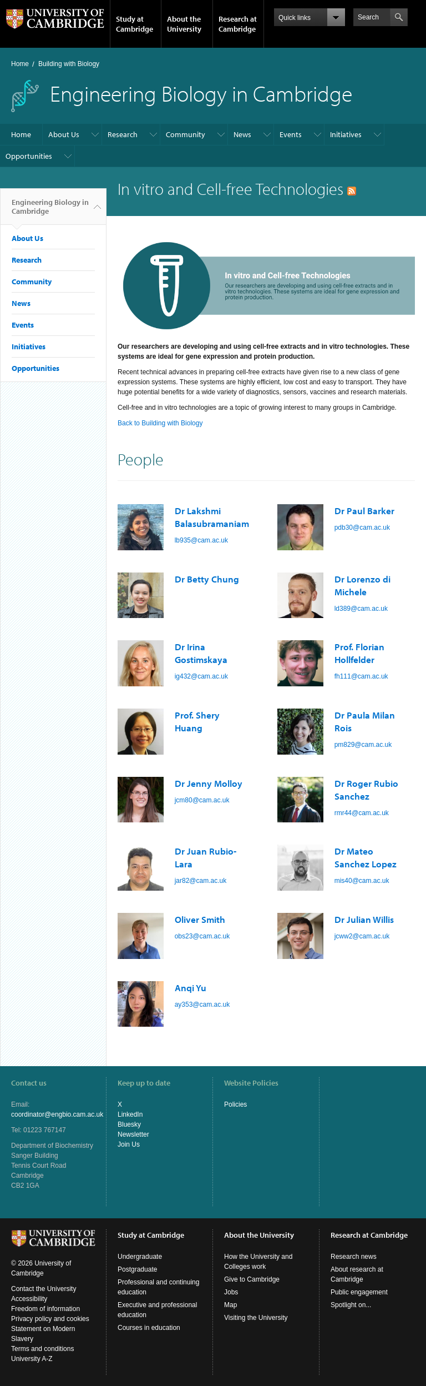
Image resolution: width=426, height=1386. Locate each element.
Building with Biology (68, 64)
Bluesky (129, 1124)
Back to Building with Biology (160, 423)
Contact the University (43, 1289)
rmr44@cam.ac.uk (361, 813)
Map (230, 1305)
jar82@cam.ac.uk (201, 881)
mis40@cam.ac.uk (361, 881)
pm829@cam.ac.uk (363, 745)
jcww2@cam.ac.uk (362, 936)
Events (291, 134)
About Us (63, 134)
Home (20, 64)
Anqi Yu (190, 987)
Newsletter (133, 1134)
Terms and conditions (42, 1349)
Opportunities (29, 156)
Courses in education (149, 1328)
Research (123, 134)
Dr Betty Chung (207, 579)
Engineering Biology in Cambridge (50, 211)
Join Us (129, 1144)
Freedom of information (45, 1309)
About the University (184, 24)
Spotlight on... (351, 1305)
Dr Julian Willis (364, 919)
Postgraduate (137, 1269)
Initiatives (346, 134)
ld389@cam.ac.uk (361, 608)
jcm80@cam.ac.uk (202, 800)
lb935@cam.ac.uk (201, 540)
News (242, 134)
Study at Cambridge (134, 24)
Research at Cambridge (238, 24)
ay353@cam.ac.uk (202, 1004)
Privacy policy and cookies (50, 1319)
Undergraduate (140, 1257)
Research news (354, 1257)
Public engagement (359, 1292)
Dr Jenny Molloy (208, 783)
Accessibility (29, 1299)
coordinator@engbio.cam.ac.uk (57, 1114)
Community (185, 134)
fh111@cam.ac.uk (361, 676)
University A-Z (32, 1359)
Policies (235, 1104)
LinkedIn (130, 1114)
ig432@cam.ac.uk (201, 676)
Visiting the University (256, 1318)
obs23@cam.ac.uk (202, 936)
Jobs (231, 1292)
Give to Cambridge (252, 1279)
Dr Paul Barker (364, 510)
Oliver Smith (200, 919)
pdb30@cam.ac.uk (362, 527)
